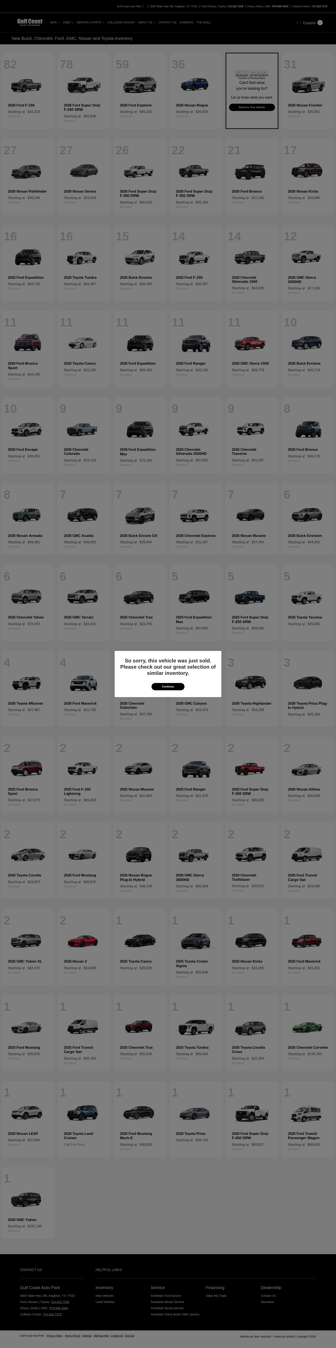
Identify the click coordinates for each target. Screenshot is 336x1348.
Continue (168, 686)
